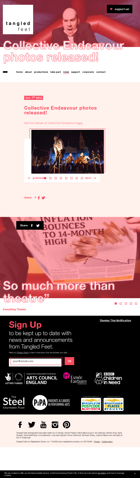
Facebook (133, 10)
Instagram (133, 31)
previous (39, 177)
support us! (122, 9)
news (66, 72)
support (75, 72)
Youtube (133, 24)
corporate (88, 72)
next (88, 177)
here (79, 123)
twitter (38, 225)
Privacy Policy (23, 352)
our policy (101, 473)
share (28, 197)
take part (55, 72)
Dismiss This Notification (115, 320)
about (28, 72)
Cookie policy (107, 441)
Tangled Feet (18, 19)
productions (41, 72)
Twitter (133, 17)
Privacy (97, 441)
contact (101, 72)
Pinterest (133, 38)
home (19, 72)
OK (69, 361)
